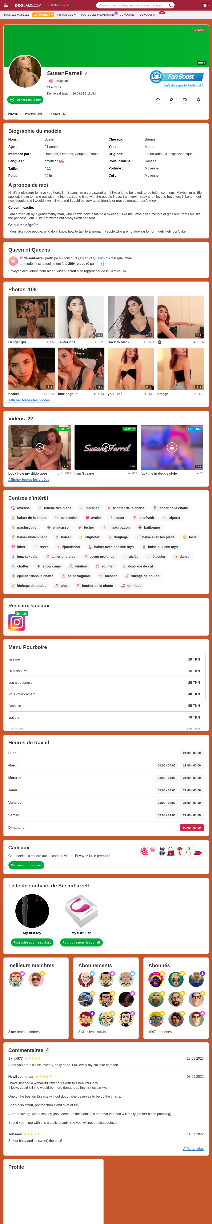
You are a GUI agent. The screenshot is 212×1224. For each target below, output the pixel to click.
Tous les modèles (16, 14)
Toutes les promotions (99, 14)
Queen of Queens (91, 258)
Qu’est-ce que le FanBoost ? (184, 85)
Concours (127, 14)
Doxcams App (150, 14)
